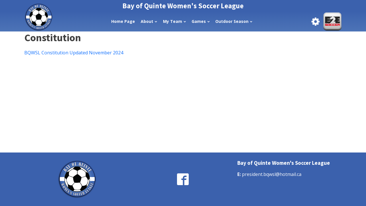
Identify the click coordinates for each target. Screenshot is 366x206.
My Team (174, 21)
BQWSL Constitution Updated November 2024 (73, 52)
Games (201, 21)
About (149, 21)
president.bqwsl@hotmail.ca (271, 174)
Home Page (123, 21)
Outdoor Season (233, 21)
